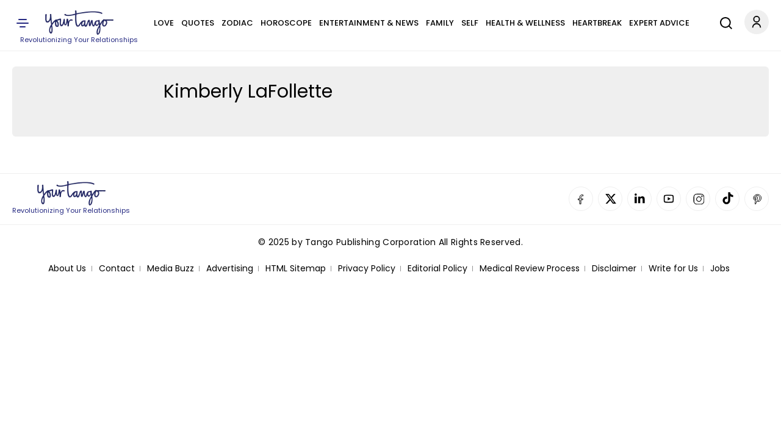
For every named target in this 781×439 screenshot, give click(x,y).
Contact (117, 268)
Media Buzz (170, 268)
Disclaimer (614, 268)
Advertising (229, 268)
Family (440, 23)
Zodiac (237, 23)
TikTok (727, 199)
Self (469, 23)
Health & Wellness (525, 23)
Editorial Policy (437, 268)
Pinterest (756, 199)
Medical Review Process (530, 268)
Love (164, 23)
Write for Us (673, 268)
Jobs (720, 268)
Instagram (698, 199)
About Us (67, 268)
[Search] (723, 21)
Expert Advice (659, 23)
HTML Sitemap (295, 268)
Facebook (581, 199)
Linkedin (639, 199)
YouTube (669, 199)
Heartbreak (597, 23)
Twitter (610, 199)
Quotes (197, 23)
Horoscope (286, 23)
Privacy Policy (366, 268)
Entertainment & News (369, 23)
